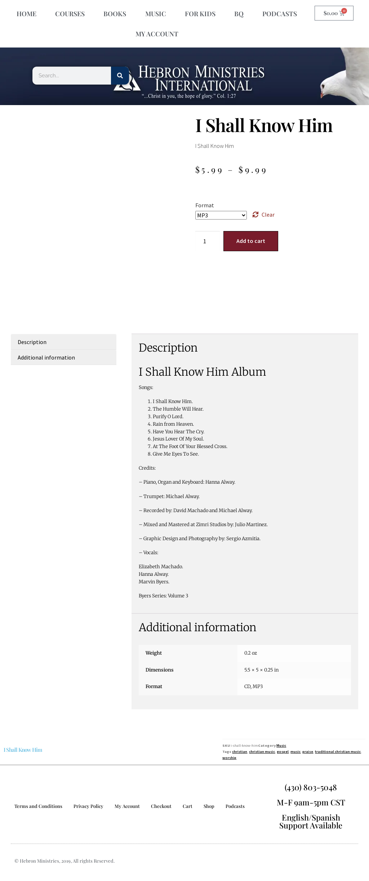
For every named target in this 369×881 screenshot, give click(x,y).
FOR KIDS (200, 13)
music (295, 751)
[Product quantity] (207, 241)
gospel (283, 751)
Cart (187, 806)
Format (204, 205)
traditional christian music (338, 751)
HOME (26, 13)
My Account (127, 806)
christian (239, 751)
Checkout (161, 806)
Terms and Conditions (38, 806)
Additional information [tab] (46, 357)
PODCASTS (279, 13)
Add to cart (250, 240)
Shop (209, 806)
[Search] (120, 76)
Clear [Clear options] (268, 214)
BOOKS (114, 13)
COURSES (70, 13)
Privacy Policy (88, 806)
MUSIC (155, 13)
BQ (239, 13)
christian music (262, 751)
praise (307, 751)
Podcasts (235, 806)
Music (281, 745)
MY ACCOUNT (156, 34)
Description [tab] (32, 341)
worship (229, 757)
